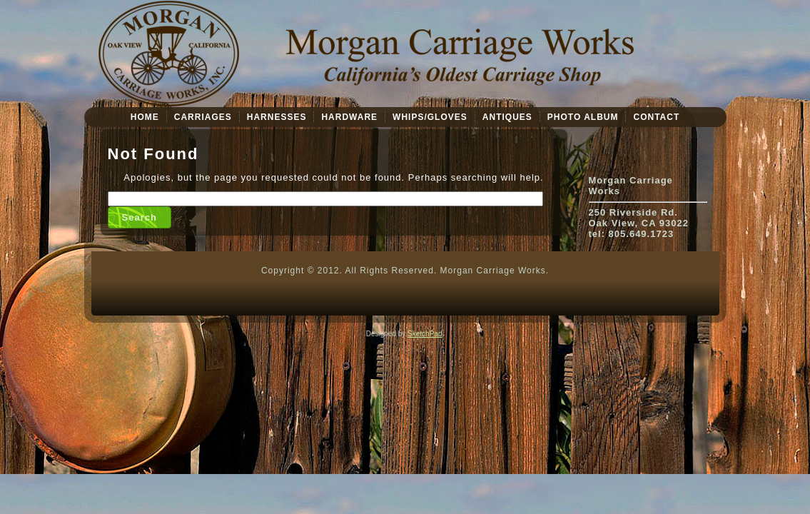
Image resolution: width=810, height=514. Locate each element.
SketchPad (424, 334)
